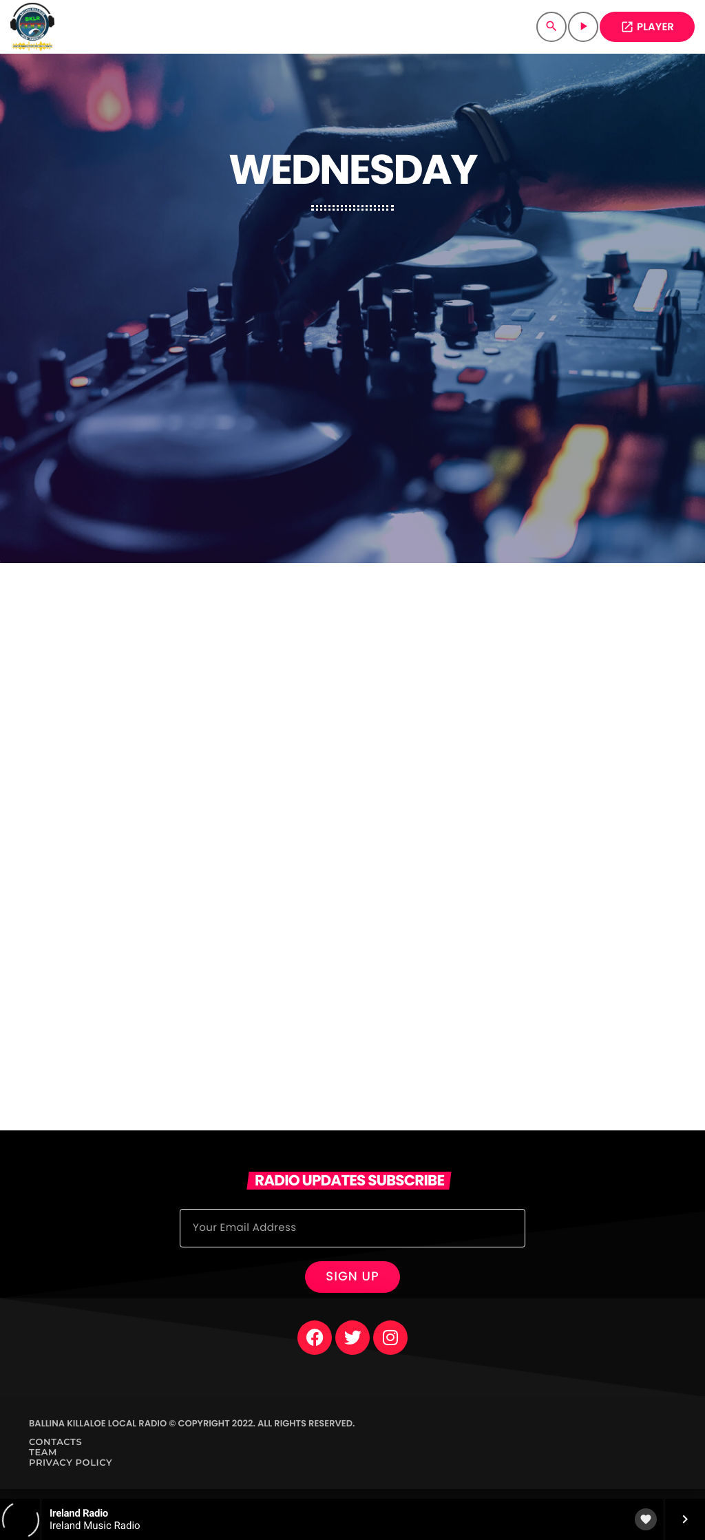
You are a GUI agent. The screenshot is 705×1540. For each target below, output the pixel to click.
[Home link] (32, 27)
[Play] (583, 27)
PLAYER (647, 27)
